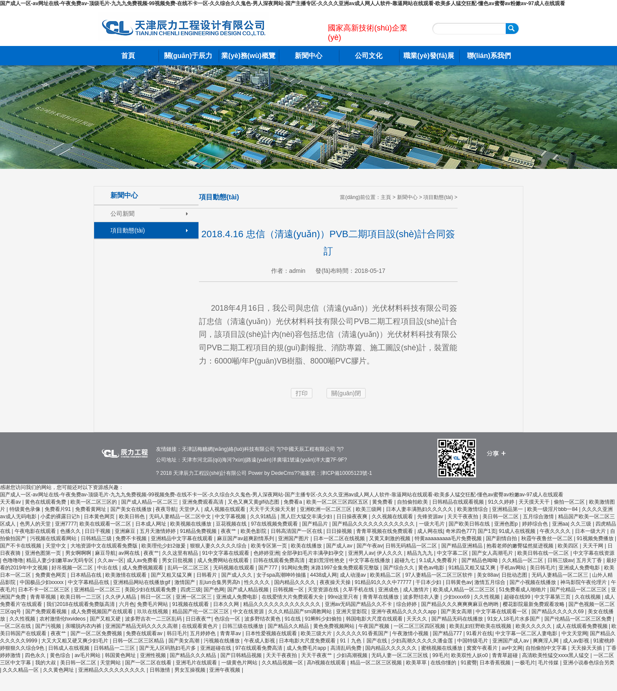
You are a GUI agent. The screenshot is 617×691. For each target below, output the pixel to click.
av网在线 (130, 553)
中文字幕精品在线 (89, 582)
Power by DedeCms (271, 473)
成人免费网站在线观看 (223, 560)
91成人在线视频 (518, 531)
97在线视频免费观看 (275, 524)
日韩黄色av (459, 582)
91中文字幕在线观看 (226, 553)
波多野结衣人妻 (421, 597)
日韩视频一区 (289, 590)
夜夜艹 (229, 531)
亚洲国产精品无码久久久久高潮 (142, 626)
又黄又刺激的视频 (390, 538)
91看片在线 (479, 633)
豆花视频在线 (232, 524)
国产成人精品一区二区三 (150, 502)
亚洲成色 (389, 590)
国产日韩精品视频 (241, 655)
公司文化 (368, 55)
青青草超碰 (505, 655)
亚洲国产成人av (511, 641)
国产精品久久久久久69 (558, 611)
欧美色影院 (254, 531)
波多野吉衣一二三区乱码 (154, 619)
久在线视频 (588, 597)
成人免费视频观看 (143, 568)
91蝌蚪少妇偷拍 (324, 619)
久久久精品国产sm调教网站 (300, 611)
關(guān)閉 (345, 393)
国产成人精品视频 (248, 590)
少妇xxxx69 (457, 597)
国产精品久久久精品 (193, 655)
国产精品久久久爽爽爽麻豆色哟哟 (460, 604)
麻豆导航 (105, 553)
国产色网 (214, 590)
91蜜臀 (468, 663)
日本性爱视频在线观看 (271, 633)
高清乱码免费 (346, 648)
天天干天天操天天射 (273, 509)
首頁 (128, 55)
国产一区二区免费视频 (96, 633)
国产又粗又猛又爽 (172, 575)
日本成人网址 (151, 524)
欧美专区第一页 (269, 546)
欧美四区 (569, 546)
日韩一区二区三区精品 (139, 641)
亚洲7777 (66, 524)
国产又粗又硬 (106, 619)
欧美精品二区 (386, 575)
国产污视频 (48, 626)
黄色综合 (61, 655)
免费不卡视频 (132, 538)
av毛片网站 (88, 655)
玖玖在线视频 (153, 611)
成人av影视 (576, 641)
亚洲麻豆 (126, 531)
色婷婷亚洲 (266, 553)
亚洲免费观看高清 (203, 502)
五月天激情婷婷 (158, 531)
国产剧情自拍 (502, 538)
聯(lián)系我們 (489, 55)
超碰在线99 (518, 597)
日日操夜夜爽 (352, 517)
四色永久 (36, 655)
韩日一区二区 (157, 597)
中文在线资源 (249, 611)
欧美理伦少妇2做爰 (164, 546)
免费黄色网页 (51, 575)
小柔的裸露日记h (60, 517)
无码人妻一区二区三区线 (400, 655)
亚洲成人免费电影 (580, 568)
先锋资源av (431, 517)
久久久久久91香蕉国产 (363, 633)
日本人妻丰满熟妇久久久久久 (420, 509)
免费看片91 (59, 509)
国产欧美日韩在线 (470, 524)
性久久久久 (257, 582)
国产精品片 (315, 524)
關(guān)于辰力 (188, 55)
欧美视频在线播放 (191, 524)
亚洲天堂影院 (352, 611)
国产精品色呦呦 (480, 560)
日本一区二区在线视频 (339, 538)
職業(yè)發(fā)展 (428, 55)
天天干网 (594, 546)
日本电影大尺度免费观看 (308, 641)
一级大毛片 (432, 524)
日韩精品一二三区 (115, 648)
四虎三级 (190, 590)
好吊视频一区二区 (73, 568)
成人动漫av (353, 575)
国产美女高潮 (457, 611)
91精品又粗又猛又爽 (473, 568)
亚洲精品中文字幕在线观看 (182, 538)
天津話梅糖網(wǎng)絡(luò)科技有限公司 (228, 449)
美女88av (487, 575)
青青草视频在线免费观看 (385, 531)
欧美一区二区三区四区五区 (338, 502)
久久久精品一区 (21, 670)
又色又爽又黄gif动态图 (254, 502)
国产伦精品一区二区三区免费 (578, 619)
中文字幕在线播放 (370, 560)
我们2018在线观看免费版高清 (81, 604)
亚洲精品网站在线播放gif (142, 582)
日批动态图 (514, 575)
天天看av (11, 502)
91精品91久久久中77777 (384, 582)
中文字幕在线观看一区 (502, 611)
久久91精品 (264, 517)
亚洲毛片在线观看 (197, 663)
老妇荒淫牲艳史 (327, 560)
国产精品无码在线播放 (457, 619)
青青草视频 (43, 597)
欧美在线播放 (307, 546)
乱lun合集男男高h (220, 582)
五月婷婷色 (203, 633)
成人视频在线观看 (225, 509)
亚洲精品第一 (508, 509)
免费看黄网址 (91, 509)
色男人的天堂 (36, 524)
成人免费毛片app (307, 648)
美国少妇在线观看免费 (151, 590)
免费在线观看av (145, 633)
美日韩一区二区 (501, 517)
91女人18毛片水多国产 (514, 619)
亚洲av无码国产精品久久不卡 (359, 604)
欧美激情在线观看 (126, 575)
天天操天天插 (587, 648)
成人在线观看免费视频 (582, 626)
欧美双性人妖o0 (470, 655)
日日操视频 (339, 531)
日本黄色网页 (100, 517)
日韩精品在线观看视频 (458, 502)
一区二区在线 (16, 626)
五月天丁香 (589, 560)
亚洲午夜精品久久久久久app (404, 611)
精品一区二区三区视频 (376, 663)
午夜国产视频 (374, 626)
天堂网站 (111, 663)
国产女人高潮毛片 (493, 553)
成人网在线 (430, 531)
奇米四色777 (460, 531)
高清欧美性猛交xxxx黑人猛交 (556, 655)
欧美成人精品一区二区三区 (464, 590)
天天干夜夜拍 (463, 517)
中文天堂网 (574, 633)
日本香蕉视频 (496, 663)
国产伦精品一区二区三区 (579, 590)
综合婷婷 (407, 604)
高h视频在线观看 (327, 663)
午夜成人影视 (260, 641)
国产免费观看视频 (46, 611)
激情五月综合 (490, 582)
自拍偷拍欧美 (413, 502)
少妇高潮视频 (352, 655)
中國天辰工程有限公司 (309, 449)
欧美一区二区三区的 (94, 502)
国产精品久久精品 (289, 626)
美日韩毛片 (543, 568)
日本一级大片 (591, 531)
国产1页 (487, 531)
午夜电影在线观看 (36, 531)
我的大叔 (46, 663)
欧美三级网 (369, 509)
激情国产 (185, 582)
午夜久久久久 (556, 531)
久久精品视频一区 (283, 663)
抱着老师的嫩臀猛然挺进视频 (520, 546)
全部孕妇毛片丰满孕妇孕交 (313, 553)
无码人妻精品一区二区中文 (180, 517)
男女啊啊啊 (78, 553)
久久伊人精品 (121, 597)
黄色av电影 (432, 568)
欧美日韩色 (132, 517)
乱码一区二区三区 (189, 568)
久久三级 (582, 524)
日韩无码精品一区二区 (411, 546)
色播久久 (71, 531)
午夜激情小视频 (411, 633)
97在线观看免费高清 (259, 648)
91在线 (293, 619)
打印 (302, 393)
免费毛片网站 (153, 604)
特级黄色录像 (25, 509)
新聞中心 (308, 55)
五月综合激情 (539, 517)
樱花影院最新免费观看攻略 (534, 604)
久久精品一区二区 (523, 560)
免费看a (293, 502)
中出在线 (108, 568)
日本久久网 (226, 604)
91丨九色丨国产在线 (364, 641)
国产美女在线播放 (131, 509)
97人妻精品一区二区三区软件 (439, 575)
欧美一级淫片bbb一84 (553, 509)
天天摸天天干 (535, 502)
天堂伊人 (190, 509)
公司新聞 (122, 213)
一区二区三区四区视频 (420, 626)
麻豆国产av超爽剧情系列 (246, 538)
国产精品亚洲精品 (462, 546)
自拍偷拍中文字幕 (546, 648)
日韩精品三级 (97, 538)
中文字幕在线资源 (593, 553)
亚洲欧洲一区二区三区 (326, 509)
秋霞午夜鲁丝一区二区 (547, 538)
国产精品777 (448, 633)
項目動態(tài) (127, 230)
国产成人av (340, 546)
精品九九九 (420, 553)
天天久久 (417, 619)
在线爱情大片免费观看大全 (293, 597)
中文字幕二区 (453, 553)
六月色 (126, 604)
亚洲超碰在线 (216, 648)
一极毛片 (525, 663)
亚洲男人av (361, 553)
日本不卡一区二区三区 (44, 590)
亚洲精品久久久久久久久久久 (112, 670)
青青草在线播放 (381, 597)
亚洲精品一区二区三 (98, 590)
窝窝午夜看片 (483, 648)
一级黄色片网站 (240, 663)
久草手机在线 (359, 590)
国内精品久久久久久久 (391, 648)
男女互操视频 (190, 670)
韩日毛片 (177, 633)
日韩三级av (560, 560)
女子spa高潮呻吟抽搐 (282, 575)
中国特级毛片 (473, 641)
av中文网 (512, 648)
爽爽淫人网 (546, 641)
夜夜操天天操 (336, 582)
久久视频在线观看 (393, 517)
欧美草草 (417, 663)
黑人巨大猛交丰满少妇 (307, 517)
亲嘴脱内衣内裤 (84, 626)
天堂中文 (56, 546)
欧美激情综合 (473, 509)
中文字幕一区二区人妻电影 (527, 633)
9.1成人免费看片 (439, 560)
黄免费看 (383, 502)
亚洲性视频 (153, 655)
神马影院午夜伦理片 (584, 582)
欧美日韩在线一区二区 (543, 553)
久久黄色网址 (59, 670)
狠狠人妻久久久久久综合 (219, 546)
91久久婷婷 (502, 502)
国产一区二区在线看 (149, 663)
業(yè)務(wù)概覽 (248, 55)
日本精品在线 (86, 575)
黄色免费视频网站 (334, 626)
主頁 (386, 197)
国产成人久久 (237, 575)
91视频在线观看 (191, 604)
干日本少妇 (429, 582)
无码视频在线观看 (234, 568)
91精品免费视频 (199, 531)
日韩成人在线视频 (69, 648)
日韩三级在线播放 (243, 626)
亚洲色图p (506, 524)
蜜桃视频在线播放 (442, 648)
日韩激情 (160, 670)
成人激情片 (416, 590)
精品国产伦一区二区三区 (201, 611)
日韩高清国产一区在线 (297, 531)
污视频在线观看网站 (54, 538)
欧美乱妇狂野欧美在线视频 (481, 626)
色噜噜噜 (13, 560)
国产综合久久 (399, 568)
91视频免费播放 (596, 538)
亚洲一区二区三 (194, 597)
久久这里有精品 (180, 553)
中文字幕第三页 (553, 597)
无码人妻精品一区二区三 (560, 575)
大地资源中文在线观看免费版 (104, 546)
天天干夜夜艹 (317, 655)
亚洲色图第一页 (43, 553)
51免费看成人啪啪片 (523, 590)
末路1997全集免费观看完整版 (345, 568)
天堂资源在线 (324, 590)
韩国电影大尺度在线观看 (375, 619)
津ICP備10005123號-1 (346, 473)
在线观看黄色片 (200, 626)
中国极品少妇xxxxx (42, 582)
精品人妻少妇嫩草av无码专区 (60, 560)
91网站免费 (294, 568)
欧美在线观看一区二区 (105, 524)
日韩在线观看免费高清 (279, 560)
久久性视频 (487, 597)
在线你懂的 (444, 663)
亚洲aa (560, 524)
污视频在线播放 (222, 641)
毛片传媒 (549, 663)
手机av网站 (513, 568)
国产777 (268, 568)
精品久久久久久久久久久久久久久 (282, 604)
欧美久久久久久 (534, 626)
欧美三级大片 (317, 633)
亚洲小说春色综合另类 (588, 663)
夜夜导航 (166, 509)
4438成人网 (323, 575)
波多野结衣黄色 (263, 619)
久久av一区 (111, 560)
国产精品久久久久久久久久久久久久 (374, 524)
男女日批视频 (178, 560)
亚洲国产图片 (294, 538)
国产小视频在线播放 (533, 582)
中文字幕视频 (231, 517)
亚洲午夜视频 (225, 670)
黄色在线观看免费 (46, 502)
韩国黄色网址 (121, 655)
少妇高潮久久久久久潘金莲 (422, 641)
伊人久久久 (390, 553)
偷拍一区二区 (570, 502)
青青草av (231, 633)
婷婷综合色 (535, 524)
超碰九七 (405, 560)
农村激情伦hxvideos (63, 619)
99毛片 (440, 655)
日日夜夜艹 (198, 619)
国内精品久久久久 (295, 582)
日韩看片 (207, 575)
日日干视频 (98, 531)
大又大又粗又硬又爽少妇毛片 (75, 641)
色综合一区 (227, 619)
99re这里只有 (343, 597)
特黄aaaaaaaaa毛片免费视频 (449, 538)
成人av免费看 (143, 560)
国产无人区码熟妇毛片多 (168, 648)
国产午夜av (370, 546)
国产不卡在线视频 (21, 546)
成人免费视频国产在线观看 (102, 611)
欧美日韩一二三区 (81, 597)
